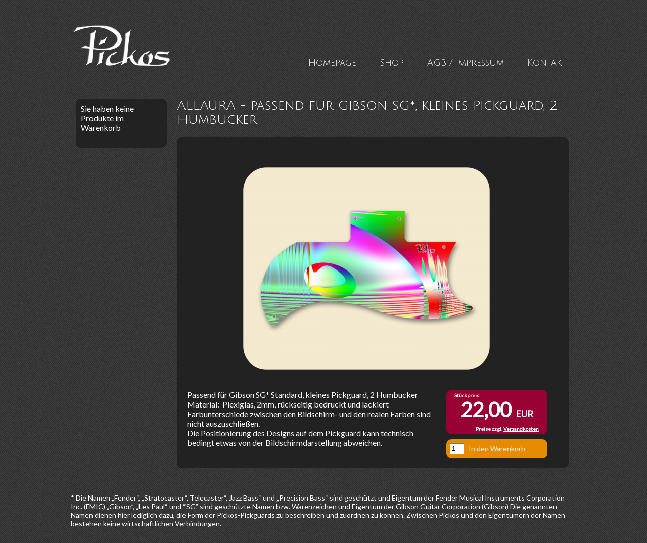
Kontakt (546, 63)
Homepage (332, 63)
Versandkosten (521, 429)
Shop (392, 63)
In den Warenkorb (497, 448)
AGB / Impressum (465, 63)
